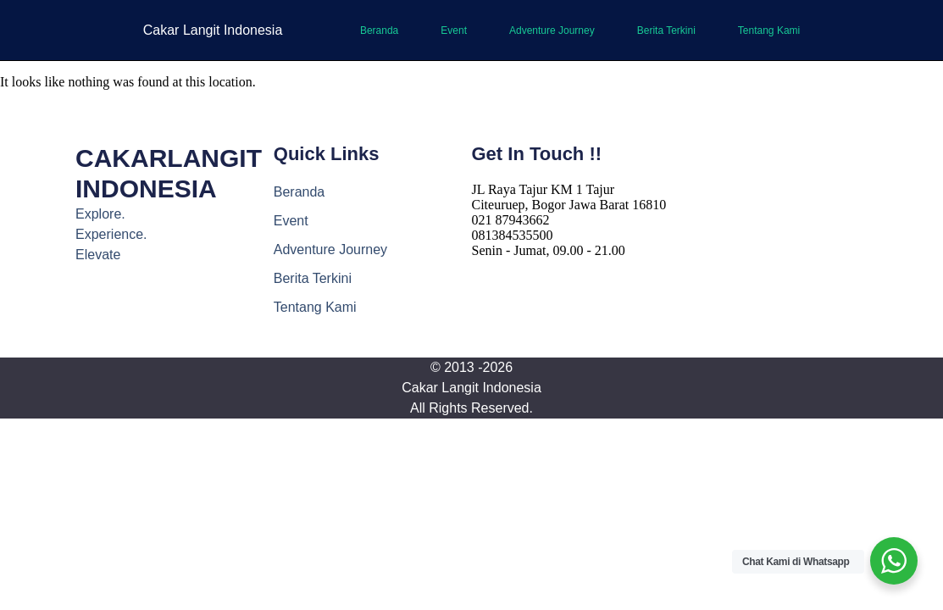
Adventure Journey (552, 30)
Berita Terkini (666, 30)
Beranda (379, 30)
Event (454, 30)
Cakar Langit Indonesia (213, 30)
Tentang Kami (769, 30)
